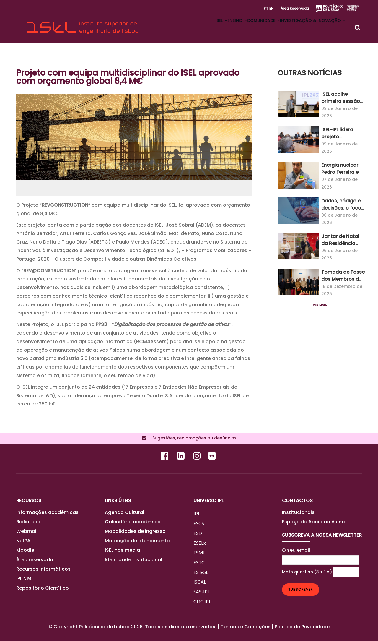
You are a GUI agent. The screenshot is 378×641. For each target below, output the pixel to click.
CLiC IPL (202, 601)
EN (271, 8)
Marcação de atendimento (137, 540)
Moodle (25, 550)
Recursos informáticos (43, 569)
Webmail (27, 531)
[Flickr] (212, 457)
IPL (196, 513)
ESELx (199, 543)
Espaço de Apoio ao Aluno (313, 521)
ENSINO (222, 28)
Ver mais (320, 305)
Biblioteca (28, 521)
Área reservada (295, 8)
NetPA (23, 540)
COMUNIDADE (254, 28)
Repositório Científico (43, 588)
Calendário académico (133, 521)
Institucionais (298, 512)
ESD (197, 533)
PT (266, 8)
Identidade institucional (133, 559)
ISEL (201, 28)
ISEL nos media (122, 550)
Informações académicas (47, 512)
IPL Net (24, 578)
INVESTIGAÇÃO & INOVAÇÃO (310, 28)
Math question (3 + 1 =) (307, 572)
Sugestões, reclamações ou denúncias (193, 438)
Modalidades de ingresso (135, 531)
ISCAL (199, 582)
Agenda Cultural (124, 512)
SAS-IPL (201, 591)
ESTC (199, 562)
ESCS (198, 523)
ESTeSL (200, 572)
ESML (199, 552)
